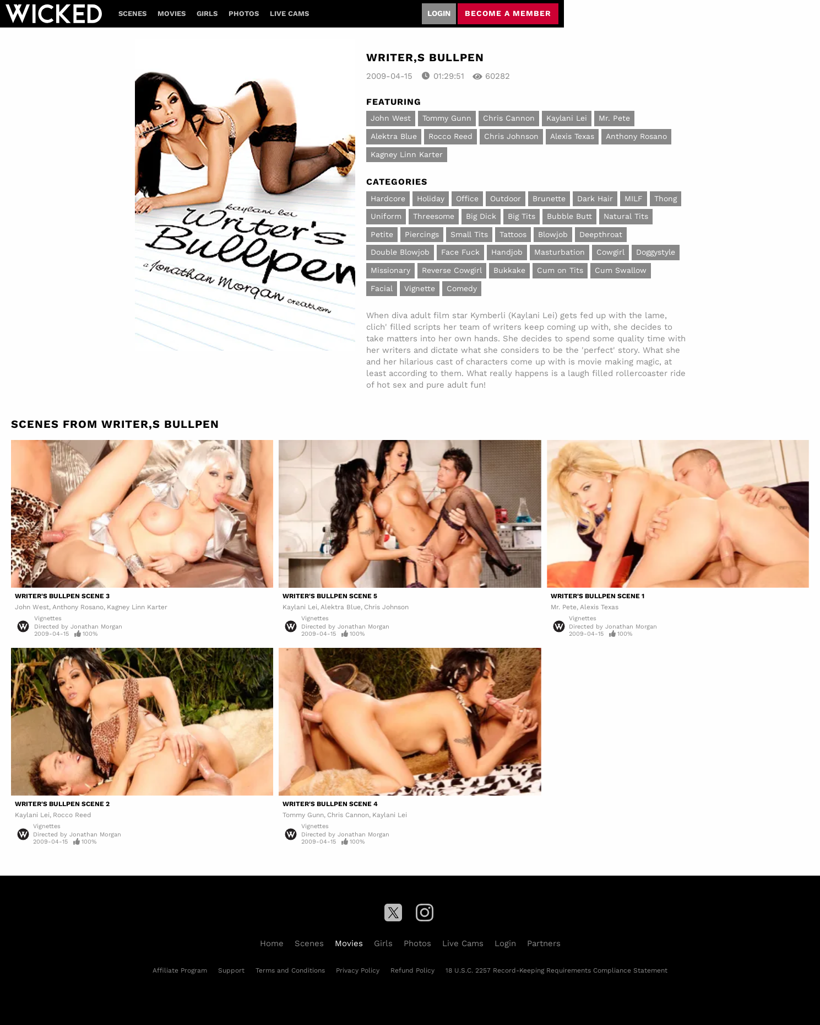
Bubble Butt (569, 216)
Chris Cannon (509, 118)
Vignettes (48, 618)
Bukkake (509, 270)
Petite (382, 234)
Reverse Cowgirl (452, 270)
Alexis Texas (572, 136)
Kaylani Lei (566, 118)
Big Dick (481, 216)
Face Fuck (460, 252)
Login (438, 13)
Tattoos (512, 234)
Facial (382, 288)
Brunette (549, 198)
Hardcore (388, 198)
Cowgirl (610, 252)
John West (391, 118)
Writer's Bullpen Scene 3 (62, 596)
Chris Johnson (511, 136)
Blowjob (553, 234)
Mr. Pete (614, 118)
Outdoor (505, 198)
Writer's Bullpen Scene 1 (597, 596)
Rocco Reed (450, 136)
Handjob (507, 252)
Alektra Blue (394, 136)
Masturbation (559, 252)
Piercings (422, 234)
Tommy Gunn (446, 118)
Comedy (462, 288)
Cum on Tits (560, 270)
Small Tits (469, 234)
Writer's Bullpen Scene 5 (330, 596)
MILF (633, 198)
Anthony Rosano (636, 136)
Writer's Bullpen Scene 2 (62, 804)
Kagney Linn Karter (407, 154)
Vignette (419, 288)
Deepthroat (600, 234)
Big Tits (521, 216)
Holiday (430, 198)
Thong (665, 198)
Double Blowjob (400, 252)
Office (467, 198)
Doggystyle (655, 252)
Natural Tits (626, 216)
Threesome (433, 216)
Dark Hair (595, 198)
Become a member (508, 13)
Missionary (390, 270)
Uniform (386, 216)
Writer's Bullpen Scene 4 (330, 804)
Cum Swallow (621, 270)
